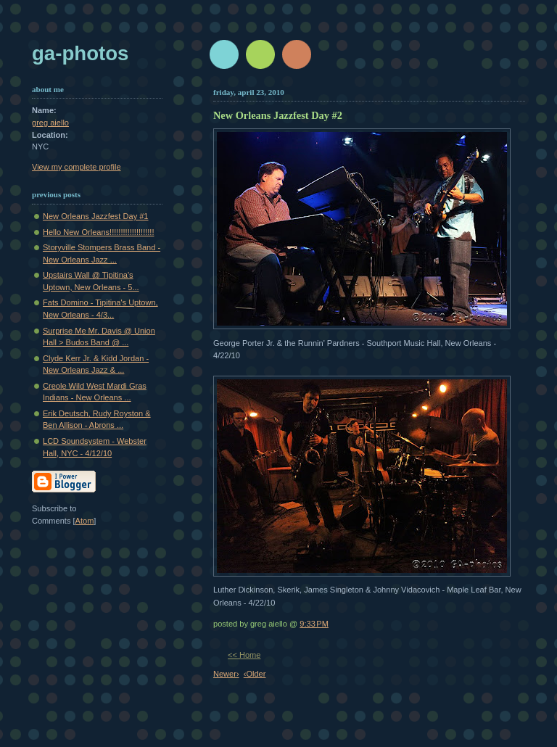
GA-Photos (80, 53)
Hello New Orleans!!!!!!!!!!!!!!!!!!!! (98, 232)
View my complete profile (76, 166)
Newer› (226, 673)
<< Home (244, 655)
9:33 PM (314, 623)
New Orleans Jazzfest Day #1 (96, 216)
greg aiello (50, 122)
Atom (84, 520)
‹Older (255, 673)
